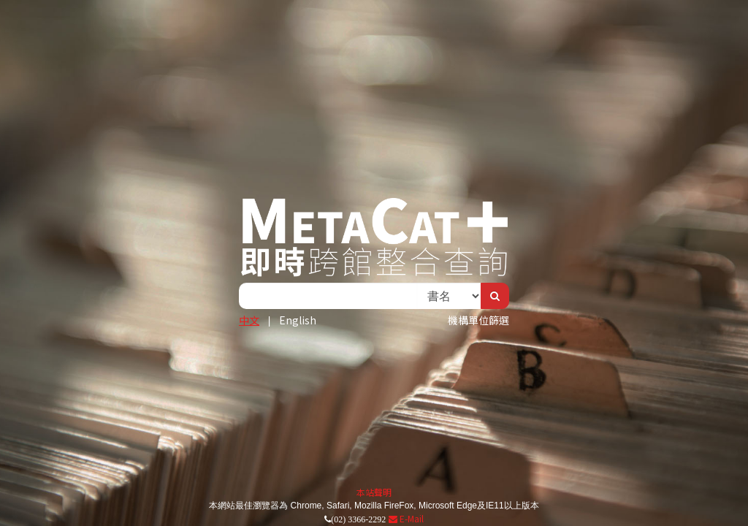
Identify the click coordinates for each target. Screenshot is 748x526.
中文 (249, 320)
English (297, 320)
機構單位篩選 (478, 320)
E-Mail (406, 518)
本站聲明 (374, 492)
